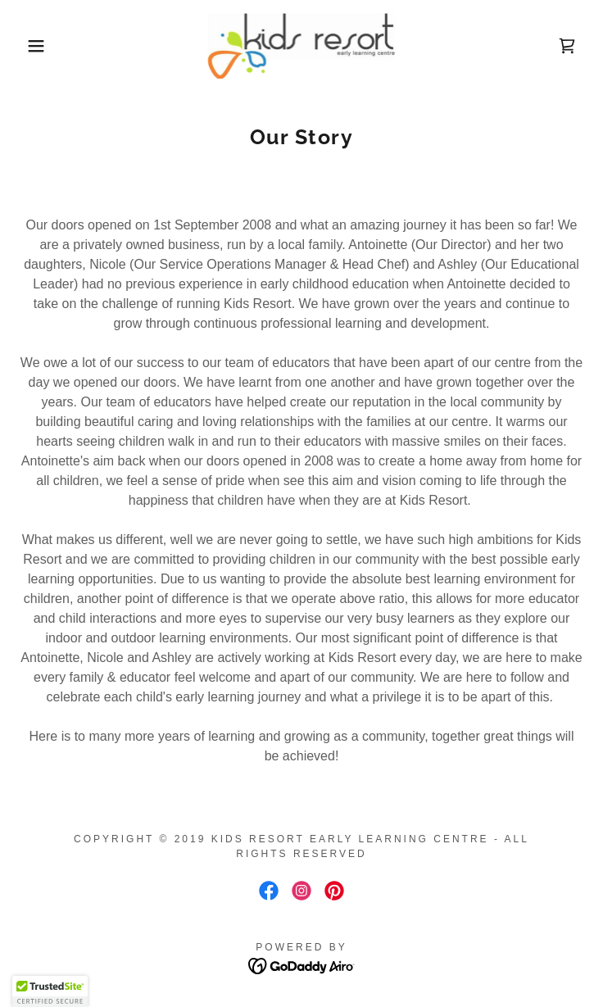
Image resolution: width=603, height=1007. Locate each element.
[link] (301, 46)
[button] (39, 45)
